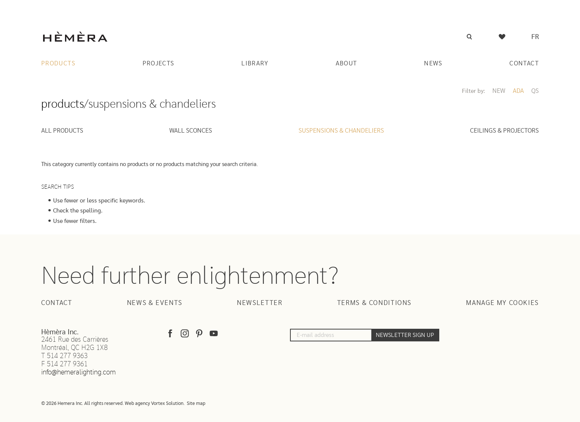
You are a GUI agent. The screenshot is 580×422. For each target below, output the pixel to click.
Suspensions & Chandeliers (341, 130)
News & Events (154, 303)
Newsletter (259, 303)
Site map (196, 403)
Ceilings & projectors (504, 130)
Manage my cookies (502, 303)
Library (254, 63)
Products (58, 63)
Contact (524, 63)
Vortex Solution (167, 403)
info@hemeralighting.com (78, 372)
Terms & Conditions (374, 303)
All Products (62, 130)
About (346, 63)
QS (535, 91)
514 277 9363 (67, 356)
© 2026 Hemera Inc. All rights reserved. (82, 403)
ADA (518, 91)
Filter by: (473, 91)
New (498, 91)
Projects (159, 63)
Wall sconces (190, 130)
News (433, 63)
